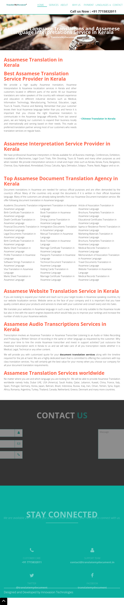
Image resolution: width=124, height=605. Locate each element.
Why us (76, 4)
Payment (89, 4)
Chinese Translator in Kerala (98, 119)
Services (53, 4)
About (64, 4)
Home (40, 4)
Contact (118, 4)
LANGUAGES (103, 4)
